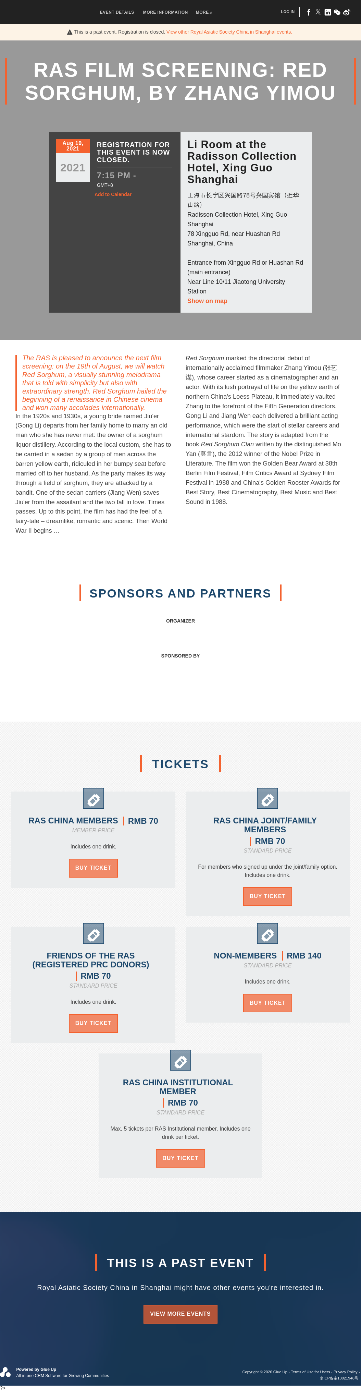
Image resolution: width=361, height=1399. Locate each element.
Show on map (207, 301)
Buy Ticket (93, 868)
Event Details (117, 12)
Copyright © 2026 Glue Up (264, 1372)
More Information (165, 12)
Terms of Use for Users (310, 1372)
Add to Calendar (113, 194)
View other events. (229, 32)
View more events (180, 1314)
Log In (288, 12)
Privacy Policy (346, 1372)
